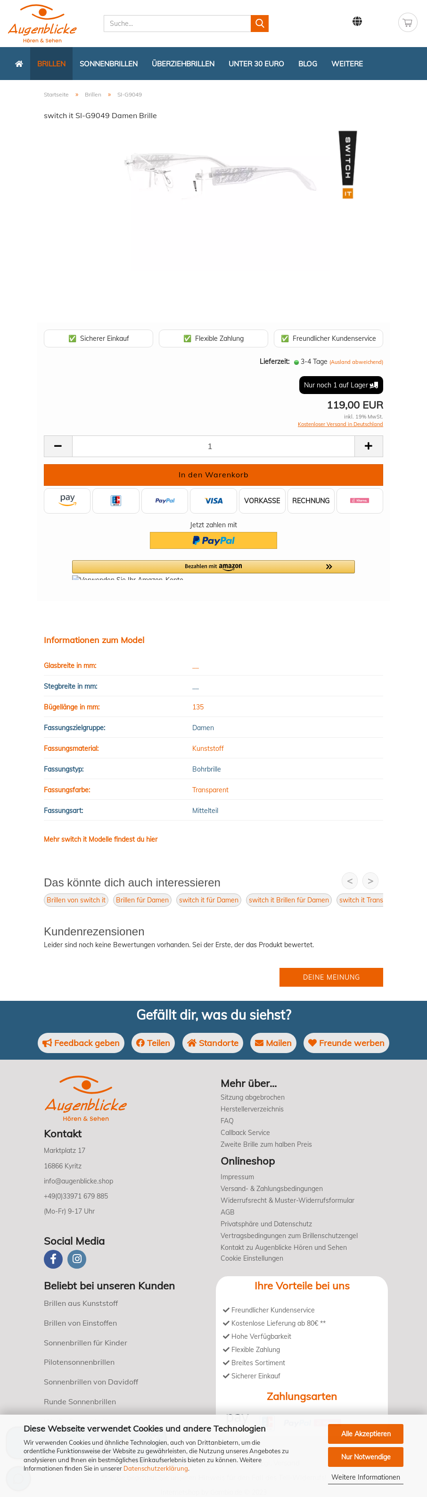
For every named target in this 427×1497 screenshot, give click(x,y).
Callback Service (245, 1132)
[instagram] (76, 1259)
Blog (307, 63)
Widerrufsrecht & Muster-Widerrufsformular (287, 1200)
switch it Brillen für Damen (289, 900)
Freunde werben (346, 1043)
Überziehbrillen (183, 63)
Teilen (153, 1043)
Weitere (347, 63)
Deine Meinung (331, 977)
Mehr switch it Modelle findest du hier (100, 839)
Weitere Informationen (365, 1477)
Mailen (273, 1043)
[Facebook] (53, 1259)
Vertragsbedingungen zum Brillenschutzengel (289, 1235)
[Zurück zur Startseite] (19, 63)
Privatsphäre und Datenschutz (266, 1224)
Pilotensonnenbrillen (79, 1362)
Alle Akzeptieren (366, 1434)
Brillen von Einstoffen (80, 1323)
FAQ (227, 1121)
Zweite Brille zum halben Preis (266, 1144)
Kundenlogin (381, 21)
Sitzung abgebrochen (253, 1097)
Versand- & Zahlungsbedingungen (272, 1188)
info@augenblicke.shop (78, 1181)
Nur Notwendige (366, 1457)
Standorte (212, 1043)
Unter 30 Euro (256, 63)
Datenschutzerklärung (155, 1468)
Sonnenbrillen (109, 63)
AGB (228, 1212)
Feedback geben (81, 1043)
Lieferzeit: (274, 361)
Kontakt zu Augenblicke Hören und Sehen (284, 1247)
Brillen (51, 63)
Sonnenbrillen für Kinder (85, 1342)
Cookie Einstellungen (252, 1258)
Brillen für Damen (142, 900)
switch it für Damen (208, 900)
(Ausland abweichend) (356, 362)
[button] (213, 570)
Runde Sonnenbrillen (80, 1401)
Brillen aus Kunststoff (81, 1303)
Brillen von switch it (76, 900)
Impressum (237, 1177)
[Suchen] (260, 23)
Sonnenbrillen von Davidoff (91, 1381)
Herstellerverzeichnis (252, 1109)
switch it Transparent (371, 900)
